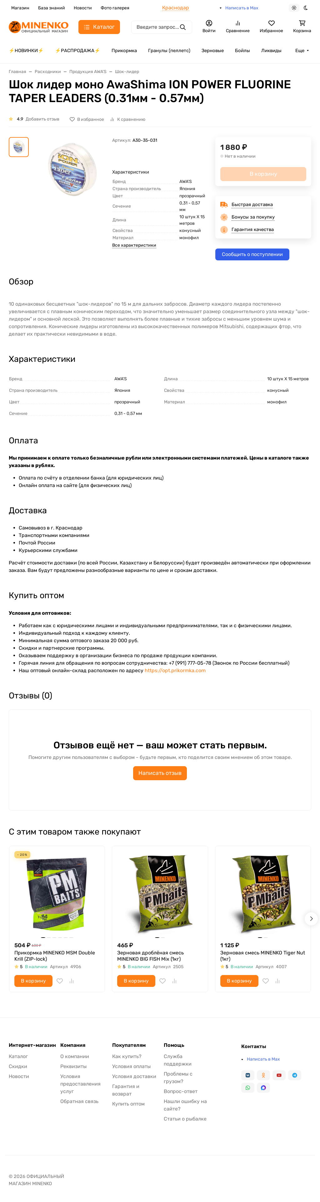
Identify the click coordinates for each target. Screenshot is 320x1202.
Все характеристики (134, 245)
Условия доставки (134, 1076)
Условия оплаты (131, 1066)
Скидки (18, 1066)
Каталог (18, 1056)
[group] (72, 185)
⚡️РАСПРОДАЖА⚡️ (77, 50)
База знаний (51, 8)
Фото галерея (115, 8)
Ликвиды (271, 50)
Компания (72, 1045)
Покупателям (129, 1045)
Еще (299, 50)
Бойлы (242, 50)
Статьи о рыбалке (185, 1119)
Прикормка (124, 50)
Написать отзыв (160, 773)
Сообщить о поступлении (252, 254)
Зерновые (213, 50)
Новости (83, 8)
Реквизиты (73, 1066)
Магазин (20, 8)
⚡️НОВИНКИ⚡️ (26, 50)
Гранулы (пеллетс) (169, 50)
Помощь (174, 1045)
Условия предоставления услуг (80, 1083)
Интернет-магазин (32, 1045)
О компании (74, 1056)
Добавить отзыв (42, 119)
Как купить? (127, 1056)
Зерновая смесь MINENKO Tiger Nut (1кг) (262, 956)
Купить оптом (128, 1104)
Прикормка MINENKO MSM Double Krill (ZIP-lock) (54, 956)
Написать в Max (241, 8)
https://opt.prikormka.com (175, 670)
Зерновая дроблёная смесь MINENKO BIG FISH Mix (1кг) (150, 956)
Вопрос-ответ (181, 1091)
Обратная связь (79, 1101)
